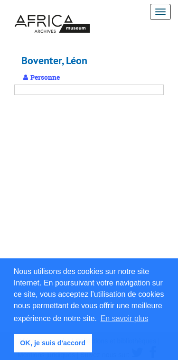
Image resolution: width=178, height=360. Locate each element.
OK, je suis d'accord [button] (52, 343)
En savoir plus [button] (125, 318)
